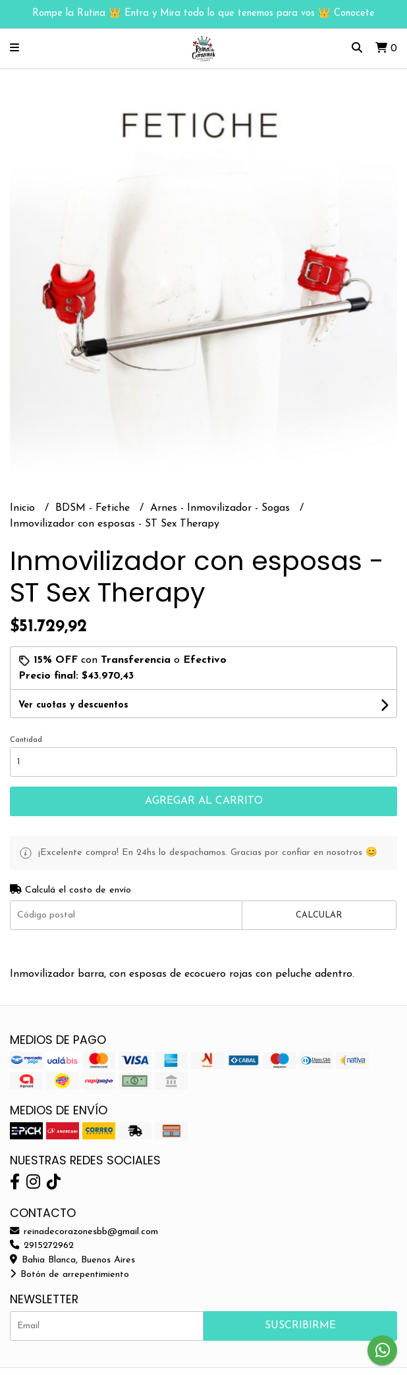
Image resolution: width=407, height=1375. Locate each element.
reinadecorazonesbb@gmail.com (84, 1232)
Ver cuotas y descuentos (73, 705)
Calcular (319, 915)
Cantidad (26, 740)
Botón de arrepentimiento (69, 1275)
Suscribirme (300, 1325)
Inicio (24, 508)
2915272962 (42, 1246)
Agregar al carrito (204, 801)
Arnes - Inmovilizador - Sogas (221, 508)
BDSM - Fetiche (94, 508)
